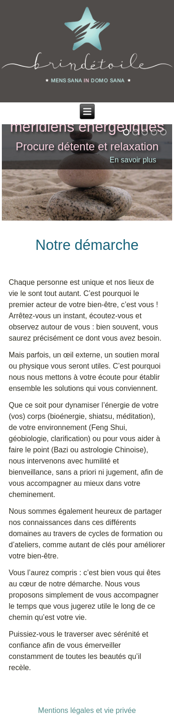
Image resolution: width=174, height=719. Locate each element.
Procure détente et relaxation (87, 146)
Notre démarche (86, 245)
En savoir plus (133, 160)
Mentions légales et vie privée (87, 710)
